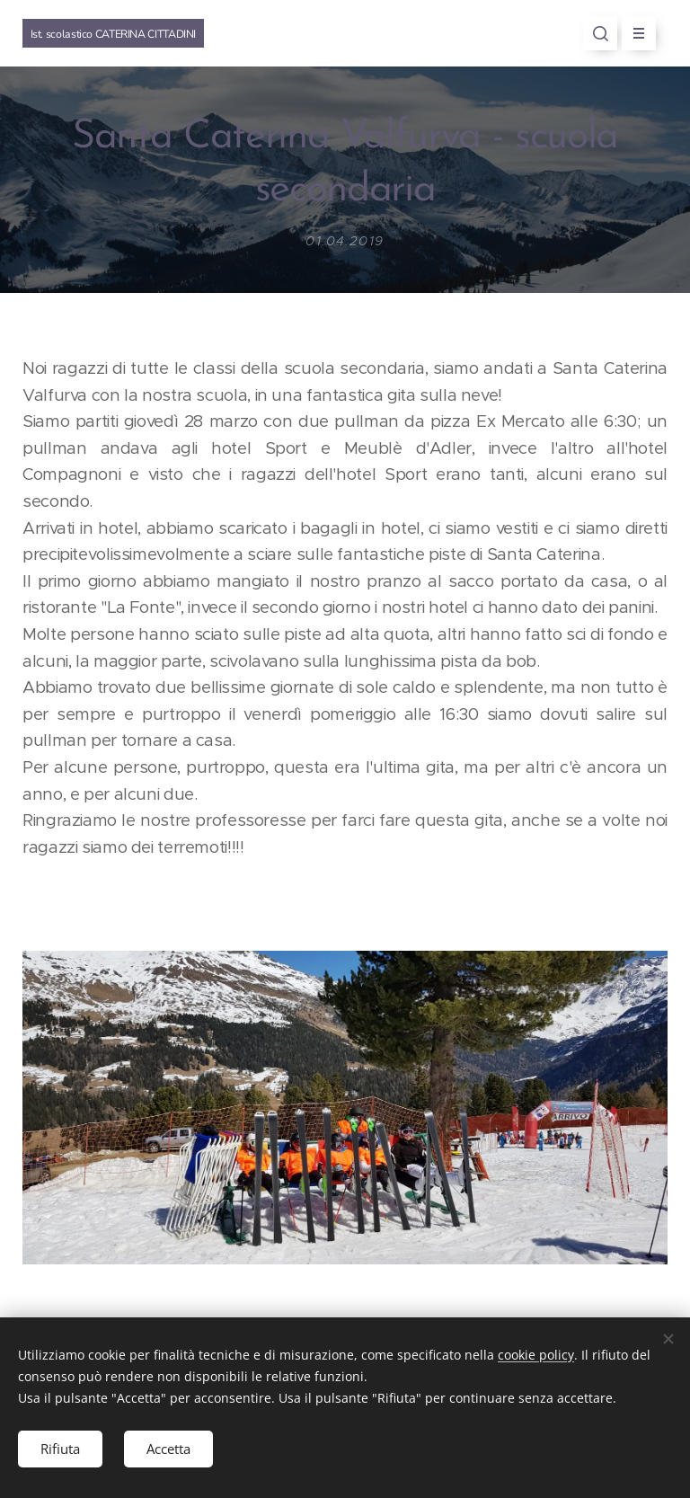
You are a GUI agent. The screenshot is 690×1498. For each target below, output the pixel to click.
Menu (633, 33)
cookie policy (536, 1354)
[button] (600, 33)
